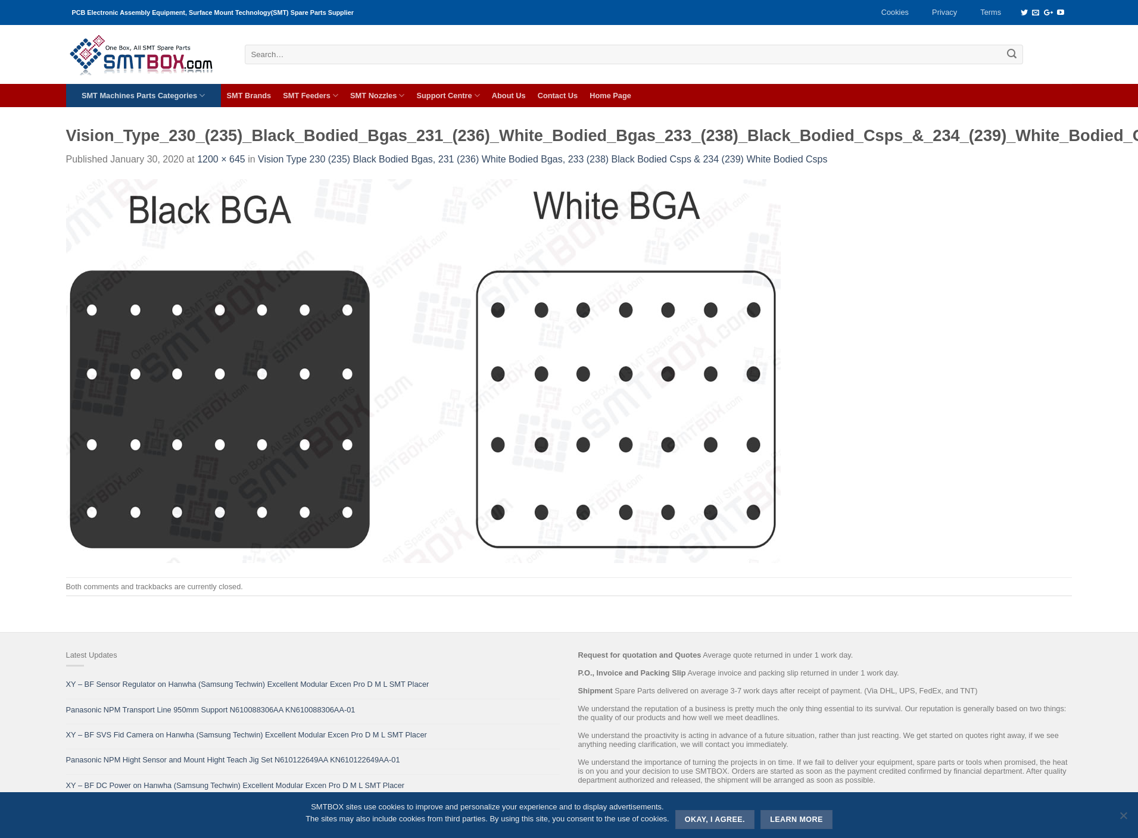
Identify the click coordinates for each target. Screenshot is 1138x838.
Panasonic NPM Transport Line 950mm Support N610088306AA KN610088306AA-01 (211, 709)
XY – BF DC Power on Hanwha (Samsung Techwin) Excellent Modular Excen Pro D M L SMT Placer (235, 785)
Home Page (610, 95)
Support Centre (447, 95)
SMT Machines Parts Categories (143, 95)
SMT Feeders (310, 95)
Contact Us (558, 95)
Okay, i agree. (715, 819)
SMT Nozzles (377, 95)
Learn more (796, 819)
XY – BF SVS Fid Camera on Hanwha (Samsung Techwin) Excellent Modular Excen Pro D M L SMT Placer (246, 734)
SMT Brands (249, 95)
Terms (990, 12)
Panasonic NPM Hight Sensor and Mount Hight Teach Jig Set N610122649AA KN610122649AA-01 (233, 759)
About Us (509, 95)
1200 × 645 (221, 159)
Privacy (944, 12)
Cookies (895, 12)
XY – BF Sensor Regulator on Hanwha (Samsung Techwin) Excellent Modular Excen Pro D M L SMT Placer (247, 684)
